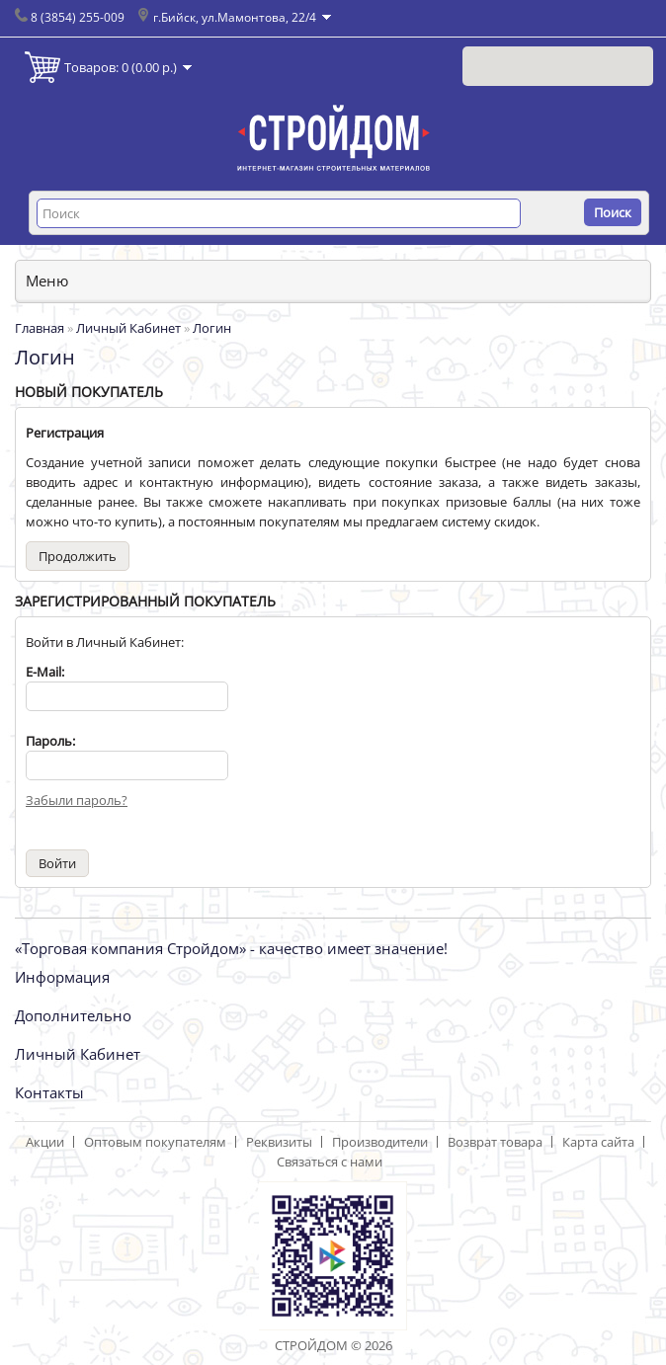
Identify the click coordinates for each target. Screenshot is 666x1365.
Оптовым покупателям (155, 1142)
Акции (45, 1142)
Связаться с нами (329, 1161)
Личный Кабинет (128, 328)
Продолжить (78, 556)
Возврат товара (495, 1142)
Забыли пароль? (76, 800)
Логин (212, 328)
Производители (380, 1142)
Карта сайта (598, 1142)
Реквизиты (279, 1142)
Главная (39, 328)
